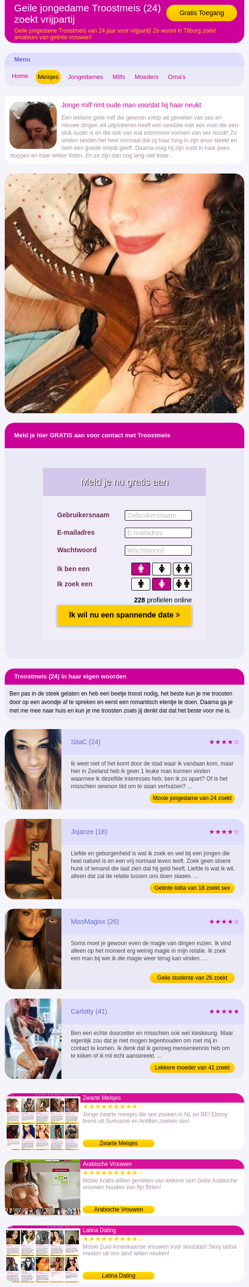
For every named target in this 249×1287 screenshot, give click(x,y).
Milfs (118, 76)
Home (20, 75)
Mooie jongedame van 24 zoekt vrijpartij (192, 799)
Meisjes (48, 76)
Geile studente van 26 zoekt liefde (192, 978)
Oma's (177, 76)
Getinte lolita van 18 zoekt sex (192, 888)
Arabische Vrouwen (118, 1209)
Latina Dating (119, 1275)
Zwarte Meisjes (119, 1143)
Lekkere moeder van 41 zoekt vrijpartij (192, 1068)
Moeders (147, 76)
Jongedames (85, 76)
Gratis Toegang (202, 13)
